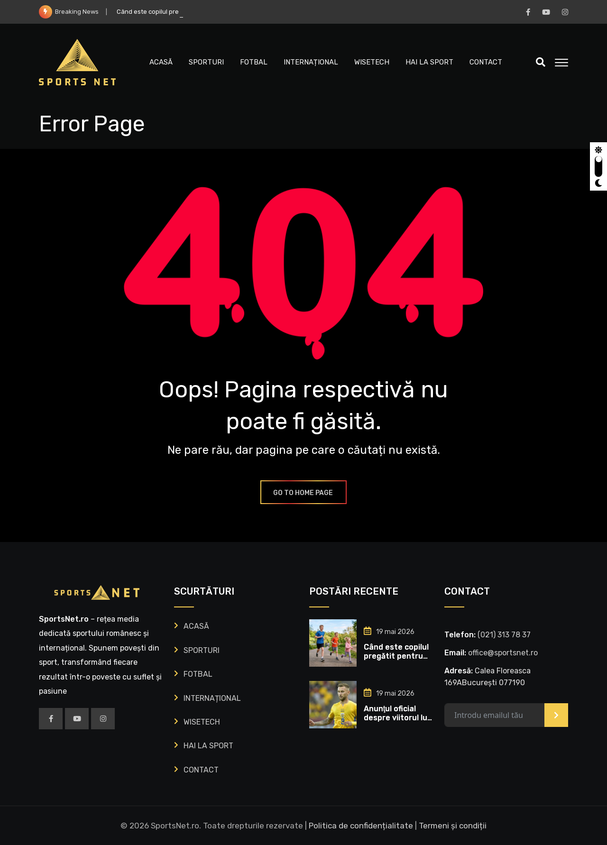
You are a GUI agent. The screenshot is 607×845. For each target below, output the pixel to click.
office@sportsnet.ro (503, 652)
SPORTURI (206, 62)
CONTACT (485, 62)
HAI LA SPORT (429, 62)
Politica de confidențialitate (361, 825)
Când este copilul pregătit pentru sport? (396, 656)
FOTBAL (253, 62)
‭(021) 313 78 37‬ (504, 634)
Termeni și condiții (453, 825)
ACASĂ (161, 62)
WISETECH (371, 62)
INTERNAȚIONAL (311, 62)
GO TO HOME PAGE (303, 493)
